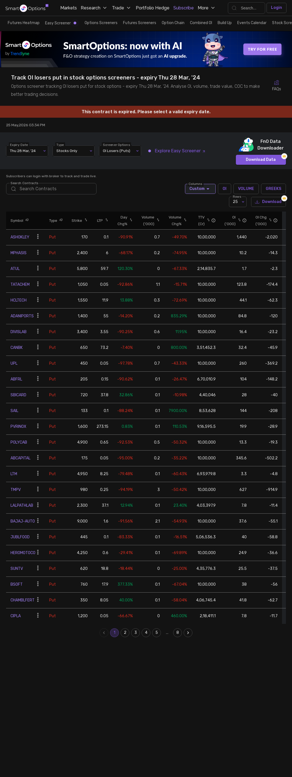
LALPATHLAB (22, 505)
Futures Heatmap (24, 22)
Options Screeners (101, 22)
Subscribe (183, 8)
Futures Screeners (139, 22)
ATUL (15, 268)
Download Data (261, 160)
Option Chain (173, 22)
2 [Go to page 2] (125, 633)
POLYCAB (19, 442)
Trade (122, 8)
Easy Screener (60, 23)
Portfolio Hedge (153, 8)
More (207, 8)
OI (224, 189)
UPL (14, 363)
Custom (200, 189)
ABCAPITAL (20, 458)
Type (60, 144)
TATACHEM (20, 284)
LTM (14, 474)
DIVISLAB (19, 332)
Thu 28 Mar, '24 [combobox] (23, 150)
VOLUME (246, 189)
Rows (237, 197)
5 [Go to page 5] (156, 633)
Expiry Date (19, 144)
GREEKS (273, 189)
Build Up (225, 22)
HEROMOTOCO (23, 552)
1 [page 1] (114, 633)
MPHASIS (19, 253)
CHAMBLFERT (23, 600)
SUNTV (17, 568)
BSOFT (17, 584)
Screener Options (116, 144)
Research (94, 8)
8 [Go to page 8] (177, 633)
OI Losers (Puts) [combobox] (116, 150)
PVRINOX (18, 426)
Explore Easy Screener (177, 150)
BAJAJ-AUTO (23, 521)
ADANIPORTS (22, 316)
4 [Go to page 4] (146, 633)
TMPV (16, 489)
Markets (68, 8)
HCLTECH (19, 300)
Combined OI (201, 22)
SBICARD (18, 395)
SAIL (14, 410)
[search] (51, 188)
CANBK (17, 347)
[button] (26, 220)
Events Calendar (252, 22)
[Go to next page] (188, 632)
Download (268, 202)
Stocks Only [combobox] (66, 150)
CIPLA (16, 616)
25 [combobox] (235, 201)
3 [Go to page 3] (135, 633)
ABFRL (16, 379)
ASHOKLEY (20, 237)
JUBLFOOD (20, 537)
